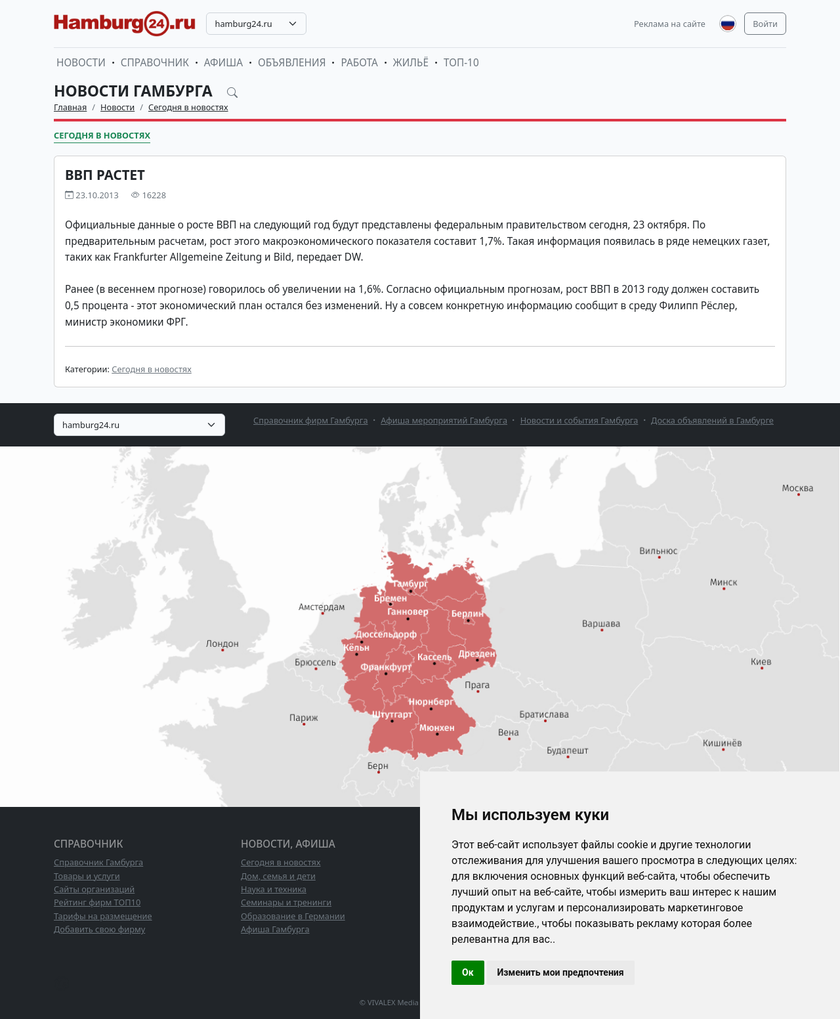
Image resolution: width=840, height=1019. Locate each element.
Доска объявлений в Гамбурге (712, 420)
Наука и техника (273, 889)
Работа (359, 63)
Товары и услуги (87, 876)
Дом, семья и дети (278, 876)
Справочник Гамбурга (98, 862)
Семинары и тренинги (286, 902)
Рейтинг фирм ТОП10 (97, 902)
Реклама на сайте (669, 24)
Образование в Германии (293, 916)
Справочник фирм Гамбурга (310, 420)
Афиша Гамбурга (275, 929)
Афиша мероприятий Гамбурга (444, 420)
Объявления (292, 63)
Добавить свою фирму (99, 929)
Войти (765, 24)
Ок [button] (468, 972)
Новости (81, 63)
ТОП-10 (461, 63)
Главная (70, 107)
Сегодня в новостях (188, 107)
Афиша (223, 63)
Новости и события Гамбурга (579, 420)
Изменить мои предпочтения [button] (560, 972)
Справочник (155, 63)
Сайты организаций (94, 889)
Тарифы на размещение (103, 916)
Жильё (411, 63)
